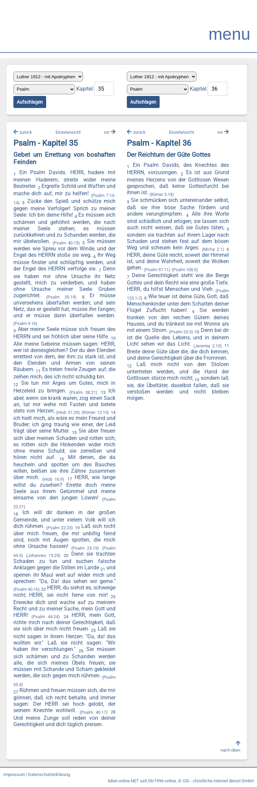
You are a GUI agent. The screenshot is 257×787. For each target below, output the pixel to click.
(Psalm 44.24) (45, 616)
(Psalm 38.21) (83, 392)
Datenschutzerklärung (49, 774)
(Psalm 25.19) (85, 548)
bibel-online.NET (123, 780)
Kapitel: (85, 89)
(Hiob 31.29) (68, 412)
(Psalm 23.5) (181, 331)
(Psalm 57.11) (157, 269)
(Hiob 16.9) (53, 479)
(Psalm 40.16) (26, 589)
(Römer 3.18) (162, 194)
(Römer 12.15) (95, 412)
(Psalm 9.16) (25, 323)
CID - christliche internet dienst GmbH (218, 780)
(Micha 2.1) (213, 249)
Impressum (14, 774)
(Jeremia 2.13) (207, 345)
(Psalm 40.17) (94, 712)
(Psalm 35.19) (61, 297)
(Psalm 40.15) (66, 242)
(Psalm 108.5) (185, 269)
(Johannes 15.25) (43, 555)
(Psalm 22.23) (59, 527)
